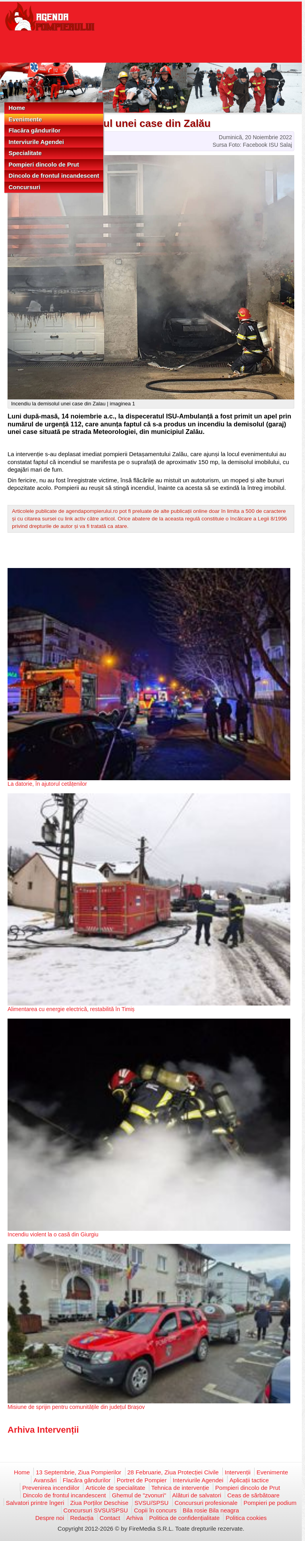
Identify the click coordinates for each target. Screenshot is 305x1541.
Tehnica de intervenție (180, 1487)
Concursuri (24, 187)
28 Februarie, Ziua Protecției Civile (173, 1472)
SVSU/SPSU (152, 1502)
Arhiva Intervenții (43, 1430)
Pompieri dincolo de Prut (43, 164)
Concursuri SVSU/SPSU (96, 1510)
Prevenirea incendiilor (50, 1487)
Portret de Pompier (142, 1480)
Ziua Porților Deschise (99, 1502)
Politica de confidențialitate (184, 1517)
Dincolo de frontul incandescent (53, 175)
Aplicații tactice (249, 1480)
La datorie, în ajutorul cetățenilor (47, 784)
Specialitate (24, 153)
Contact (110, 1517)
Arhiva (134, 1517)
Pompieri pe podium (269, 1502)
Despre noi (49, 1517)
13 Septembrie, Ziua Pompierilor (78, 1472)
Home (16, 107)
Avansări (44, 1480)
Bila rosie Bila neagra (211, 1510)
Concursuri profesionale (206, 1502)
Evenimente (25, 119)
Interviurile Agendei (36, 141)
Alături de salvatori (196, 1495)
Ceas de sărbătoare (253, 1495)
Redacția (81, 1517)
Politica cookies (246, 1517)
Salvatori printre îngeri (35, 1502)
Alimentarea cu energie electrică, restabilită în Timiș (71, 1009)
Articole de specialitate (115, 1487)
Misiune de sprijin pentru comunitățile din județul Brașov (76, 1407)
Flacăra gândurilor (34, 130)
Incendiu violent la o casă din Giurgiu (53, 1234)
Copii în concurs (155, 1510)
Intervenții (238, 1472)
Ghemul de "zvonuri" (139, 1495)
